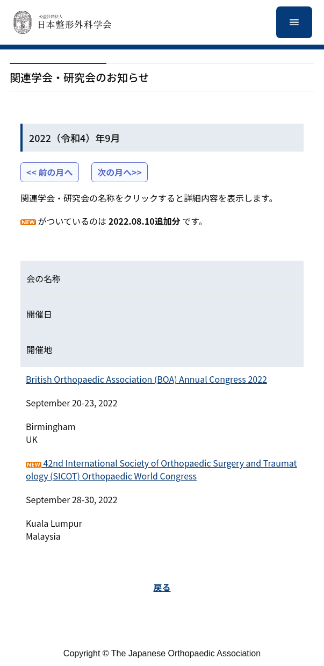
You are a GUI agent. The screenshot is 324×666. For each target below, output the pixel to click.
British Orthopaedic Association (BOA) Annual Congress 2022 (146, 379)
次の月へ (114, 172)
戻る (161, 587)
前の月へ (56, 172)
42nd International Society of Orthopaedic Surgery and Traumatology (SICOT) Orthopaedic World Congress (161, 469)
